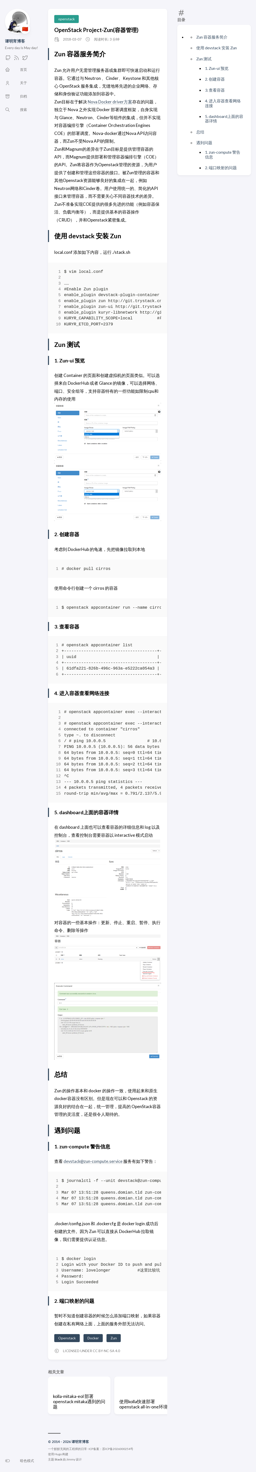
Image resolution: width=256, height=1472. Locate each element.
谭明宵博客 (15, 41)
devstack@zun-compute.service (94, 1161)
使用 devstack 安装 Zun (216, 47)
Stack (58, 1459)
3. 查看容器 (215, 90)
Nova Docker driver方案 (110, 101)
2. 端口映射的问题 (221, 167)
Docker (93, 1338)
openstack (66, 19)
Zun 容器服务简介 (212, 37)
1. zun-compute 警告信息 (222, 154)
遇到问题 (204, 142)
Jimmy (70, 1459)
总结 (200, 131)
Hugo (58, 1454)
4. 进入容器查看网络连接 (223, 103)
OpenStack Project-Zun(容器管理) (96, 30)
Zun (113, 1338)
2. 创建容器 (215, 79)
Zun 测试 (204, 58)
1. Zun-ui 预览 (216, 68)
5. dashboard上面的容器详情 (224, 118)
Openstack (67, 1338)
